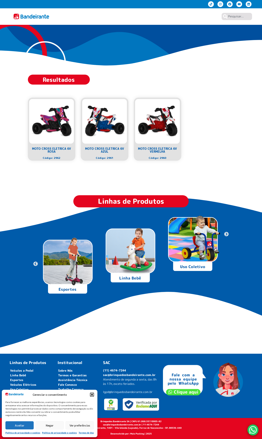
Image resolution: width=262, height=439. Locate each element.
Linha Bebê (18, 375)
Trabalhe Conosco (70, 389)
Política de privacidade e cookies (22, 432)
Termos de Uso (86, 432)
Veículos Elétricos (23, 385)
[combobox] (237, 16)
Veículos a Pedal (21, 371)
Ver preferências (80, 425)
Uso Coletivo (19, 389)
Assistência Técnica (72, 380)
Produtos (161, 16)
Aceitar (19, 425)
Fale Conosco (67, 385)
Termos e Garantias (72, 375)
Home (146, 16)
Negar (49, 425)
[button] (92, 394)
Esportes (16, 380)
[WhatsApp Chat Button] (253, 430)
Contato (211, 16)
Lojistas (195, 16)
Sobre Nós (178, 16)
